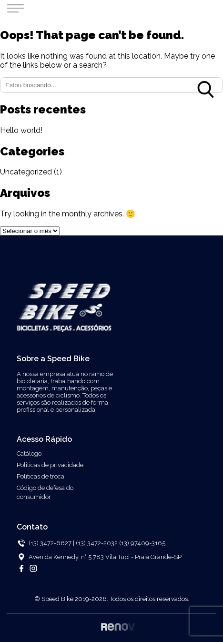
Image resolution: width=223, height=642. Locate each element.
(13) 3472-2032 (97, 543)
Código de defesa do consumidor (45, 492)
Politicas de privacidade (50, 465)
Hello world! (21, 130)
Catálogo (29, 453)
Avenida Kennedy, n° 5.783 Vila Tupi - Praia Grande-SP (105, 556)
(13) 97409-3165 (142, 543)
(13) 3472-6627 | (51, 543)
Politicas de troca (40, 476)
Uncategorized (26, 171)
